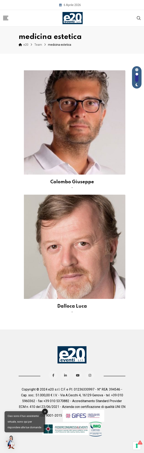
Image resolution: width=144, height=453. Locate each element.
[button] (10, 442)
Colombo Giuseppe (72, 182)
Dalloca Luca (72, 306)
